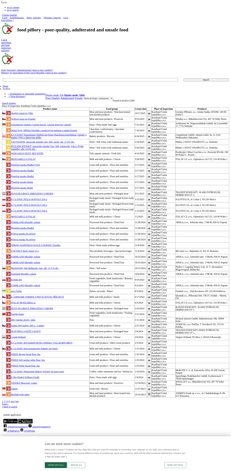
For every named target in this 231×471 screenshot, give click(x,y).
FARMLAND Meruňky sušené (25, 222)
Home (5, 86)
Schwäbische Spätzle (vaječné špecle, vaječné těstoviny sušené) (41, 124)
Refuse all (76, 465)
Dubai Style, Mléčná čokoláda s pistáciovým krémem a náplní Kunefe (44, 130)
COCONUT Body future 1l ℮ (25, 251)
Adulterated (67, 98)
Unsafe (78, 98)
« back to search (9, 407)
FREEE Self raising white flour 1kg (28, 360)
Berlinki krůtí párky (20, 394)
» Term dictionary (17, 96)
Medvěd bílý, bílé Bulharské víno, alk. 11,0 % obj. (35, 268)
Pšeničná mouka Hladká (22, 170)
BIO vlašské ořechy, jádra (23, 320)
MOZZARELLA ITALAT (23, 159)
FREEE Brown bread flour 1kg (25, 354)
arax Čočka (16, 291)
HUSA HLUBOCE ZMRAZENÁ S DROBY (32, 193)
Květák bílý (16, 279)
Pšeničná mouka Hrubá (22, 182)
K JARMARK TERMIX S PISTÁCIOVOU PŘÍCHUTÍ (37, 297)
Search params (9, 103)
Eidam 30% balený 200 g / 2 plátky (27, 325)
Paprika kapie (17, 314)
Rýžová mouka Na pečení (23, 234)
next (13, 401)
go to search (12, 10)
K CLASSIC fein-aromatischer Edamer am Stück (34, 348)
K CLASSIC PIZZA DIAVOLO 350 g (29, 199)
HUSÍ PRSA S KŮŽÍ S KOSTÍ (26, 331)
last (17, 401)
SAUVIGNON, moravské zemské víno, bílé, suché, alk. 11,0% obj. (43, 142)
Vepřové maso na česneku (23, 119)
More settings (175, 465)
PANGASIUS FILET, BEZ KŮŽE (27, 153)
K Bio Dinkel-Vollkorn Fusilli (25, 377)
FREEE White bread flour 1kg (25, 366)
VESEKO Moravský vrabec (24, 383)
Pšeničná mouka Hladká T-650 (25, 165)
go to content (13, 7)
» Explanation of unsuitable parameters (27, 94)
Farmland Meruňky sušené (23, 274)
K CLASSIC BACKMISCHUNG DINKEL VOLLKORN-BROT (42, 343)
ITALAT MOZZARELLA (23, 302)
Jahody (14, 389)
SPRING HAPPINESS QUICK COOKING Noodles (36, 245)
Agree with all (56, 465)
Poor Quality (53, 98)
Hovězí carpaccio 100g (22, 113)
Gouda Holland (18, 337)
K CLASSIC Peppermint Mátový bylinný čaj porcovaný (37, 371)
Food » (5, 404)
